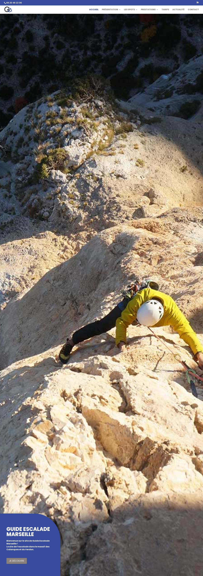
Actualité (178, 10)
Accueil (94, 10)
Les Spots (129, 10)
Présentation (110, 10)
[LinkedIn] (198, 3)
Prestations (148, 10)
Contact (193, 10)
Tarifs (165, 10)
